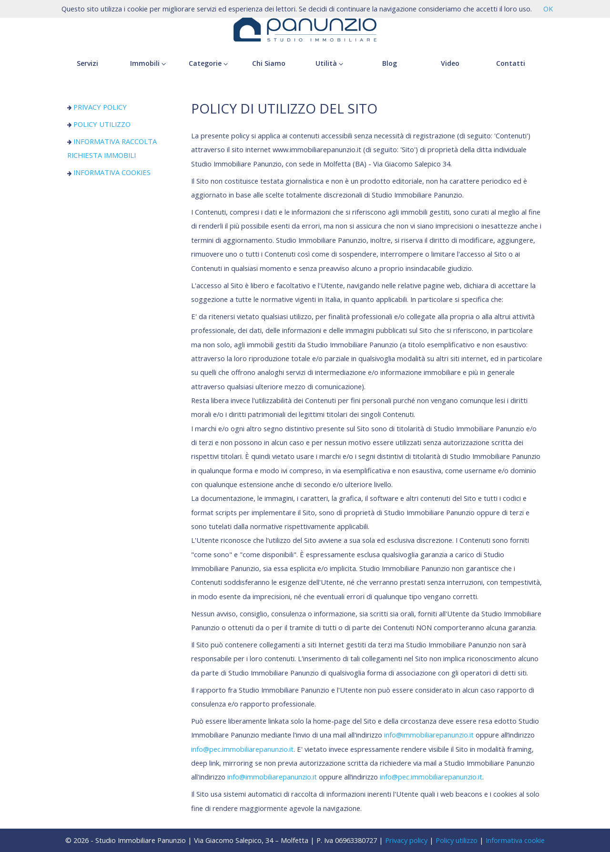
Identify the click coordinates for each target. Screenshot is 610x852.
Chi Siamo (268, 63)
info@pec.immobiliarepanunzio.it (242, 749)
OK (548, 8)
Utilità (329, 63)
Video (450, 63)
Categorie (208, 63)
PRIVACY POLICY (97, 107)
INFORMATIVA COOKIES (109, 172)
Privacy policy (406, 840)
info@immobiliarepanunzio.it (429, 734)
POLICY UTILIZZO (99, 124)
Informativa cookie (515, 840)
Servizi (87, 63)
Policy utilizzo (457, 840)
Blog (389, 63)
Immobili (148, 63)
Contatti (510, 63)
